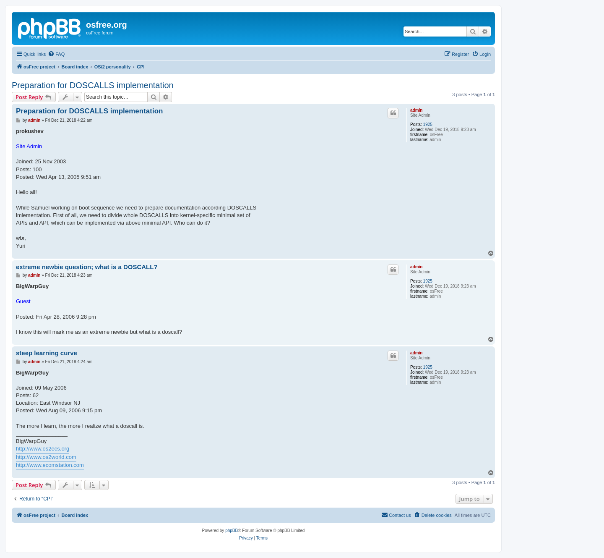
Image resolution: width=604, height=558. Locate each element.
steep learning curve (46, 352)
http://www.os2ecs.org (42, 448)
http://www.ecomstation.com (50, 465)
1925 (427, 124)
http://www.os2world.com (46, 457)
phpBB (231, 530)
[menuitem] (56, 54)
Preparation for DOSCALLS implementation (93, 85)
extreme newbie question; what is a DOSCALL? (87, 266)
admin (416, 110)
